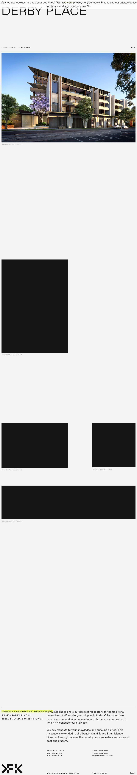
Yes (84, 6)
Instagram (52, 773)
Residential (25, 48)
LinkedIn (63, 773)
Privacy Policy (99, 773)
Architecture (9, 48)
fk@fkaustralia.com (103, 755)
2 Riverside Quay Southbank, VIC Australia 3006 (55, 753)
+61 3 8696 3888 (101, 751)
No (88, 6)
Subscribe (74, 773)
